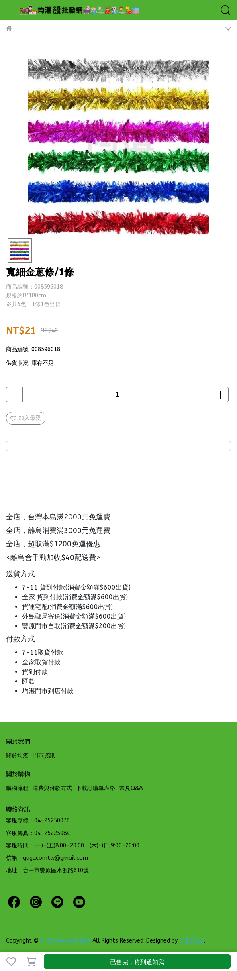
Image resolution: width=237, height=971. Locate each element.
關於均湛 (17, 755)
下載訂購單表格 (95, 788)
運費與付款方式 (52, 788)
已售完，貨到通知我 (137, 962)
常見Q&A (131, 788)
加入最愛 (25, 418)
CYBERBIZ (191, 940)
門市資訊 (44, 755)
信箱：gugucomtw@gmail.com (47, 858)
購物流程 (17, 788)
